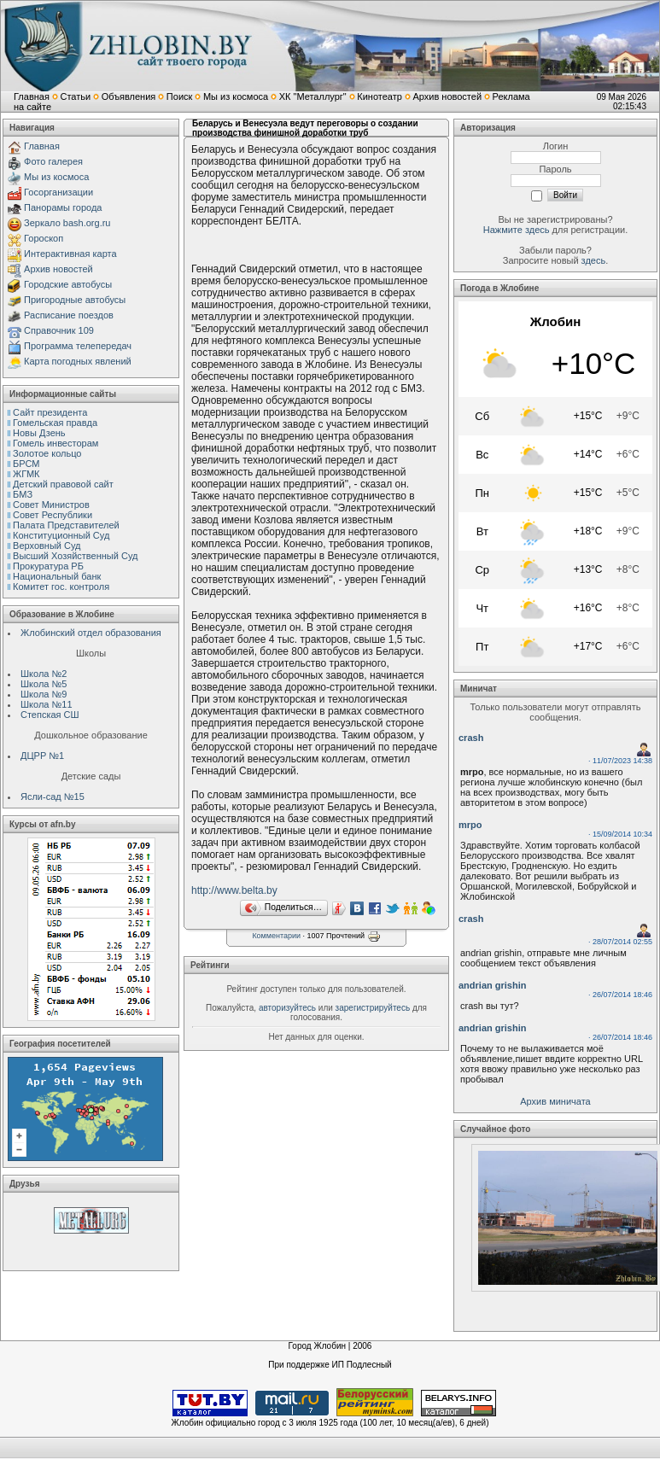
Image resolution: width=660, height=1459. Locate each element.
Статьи (75, 96)
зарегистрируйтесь (373, 1008)
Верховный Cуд (46, 545)
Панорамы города (63, 207)
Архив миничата (555, 1101)
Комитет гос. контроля (61, 586)
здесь (593, 260)
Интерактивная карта (70, 253)
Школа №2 (43, 673)
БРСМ (26, 463)
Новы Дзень (39, 433)
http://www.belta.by (234, 890)
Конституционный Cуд (61, 535)
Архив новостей (447, 96)
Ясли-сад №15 (52, 796)
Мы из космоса (235, 96)
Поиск (179, 96)
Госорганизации (58, 192)
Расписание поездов (69, 315)
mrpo (470, 825)
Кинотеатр (379, 96)
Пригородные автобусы (75, 300)
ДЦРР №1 (42, 755)
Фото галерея (53, 161)
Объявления (129, 96)
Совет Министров (51, 504)
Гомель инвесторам (55, 443)
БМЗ (22, 494)
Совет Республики (52, 515)
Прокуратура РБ (48, 566)
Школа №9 (43, 694)
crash (470, 737)
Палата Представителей (66, 525)
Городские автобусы (68, 284)
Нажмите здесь (516, 230)
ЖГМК (26, 474)
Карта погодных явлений (77, 361)
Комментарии (276, 935)
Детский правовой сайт (63, 484)
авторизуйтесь (287, 1008)
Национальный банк (57, 576)
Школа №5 (43, 684)
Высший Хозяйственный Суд (75, 556)
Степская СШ (49, 714)
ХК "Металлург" (313, 96)
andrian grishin (492, 985)
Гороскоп (43, 238)
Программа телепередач (77, 346)
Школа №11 (46, 704)
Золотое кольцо (47, 453)
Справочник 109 (59, 330)
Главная (32, 96)
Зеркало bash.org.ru (67, 223)
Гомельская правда (55, 422)
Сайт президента (50, 412)
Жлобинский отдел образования (90, 632)
